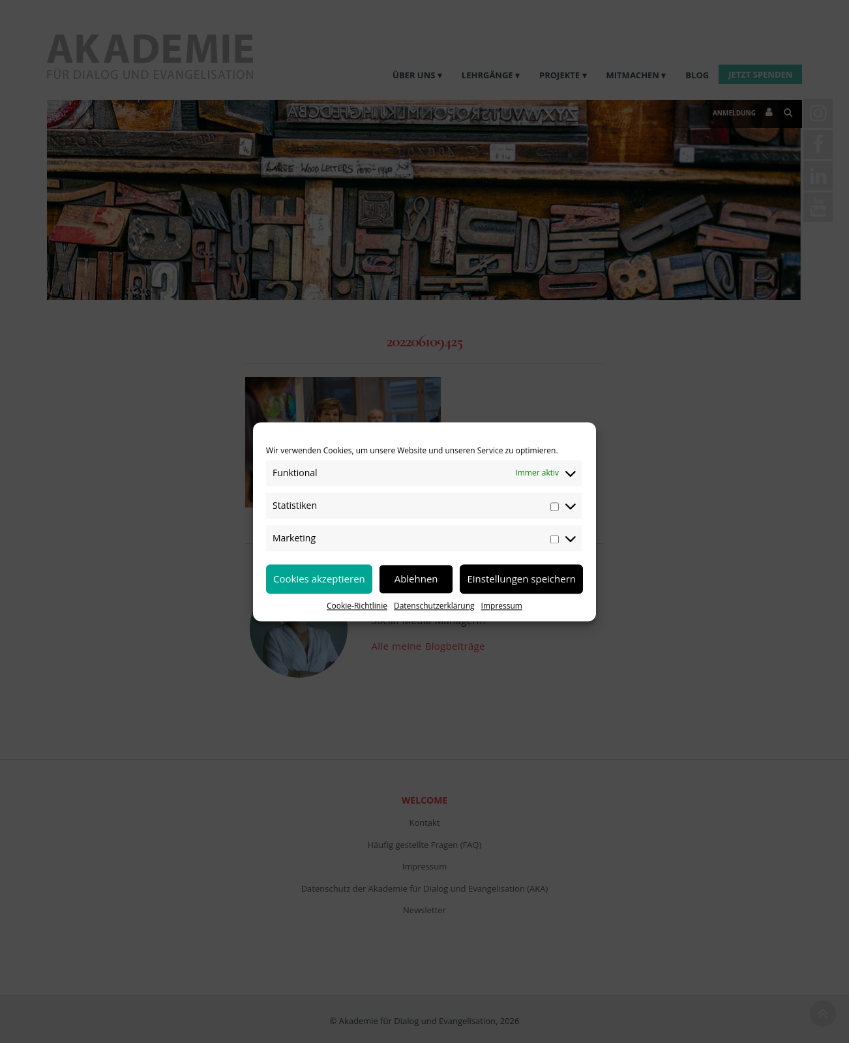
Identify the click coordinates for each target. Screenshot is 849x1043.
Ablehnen (416, 578)
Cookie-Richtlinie (357, 605)
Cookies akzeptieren (319, 578)
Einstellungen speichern (521, 578)
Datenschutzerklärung (434, 605)
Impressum (501, 605)
